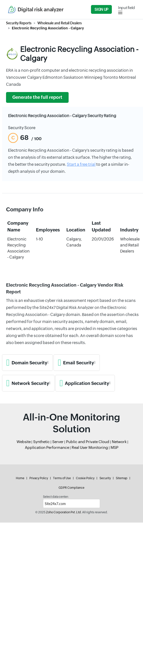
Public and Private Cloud (87, 442)
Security (105, 478)
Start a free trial (81, 164)
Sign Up (101, 9)
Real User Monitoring (90, 447)
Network (119, 442)
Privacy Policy (38, 478)
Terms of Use (62, 478)
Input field (126, 8)
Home (20, 478)
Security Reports (18, 23)
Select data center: (56, 496)
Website (24, 442)
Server (58, 442)
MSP (114, 447)
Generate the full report (37, 97)
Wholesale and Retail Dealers (59, 23)
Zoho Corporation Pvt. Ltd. (64, 512)
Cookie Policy (85, 478)
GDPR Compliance (71, 487)
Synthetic (41, 442)
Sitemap (121, 478)
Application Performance (47, 447)
